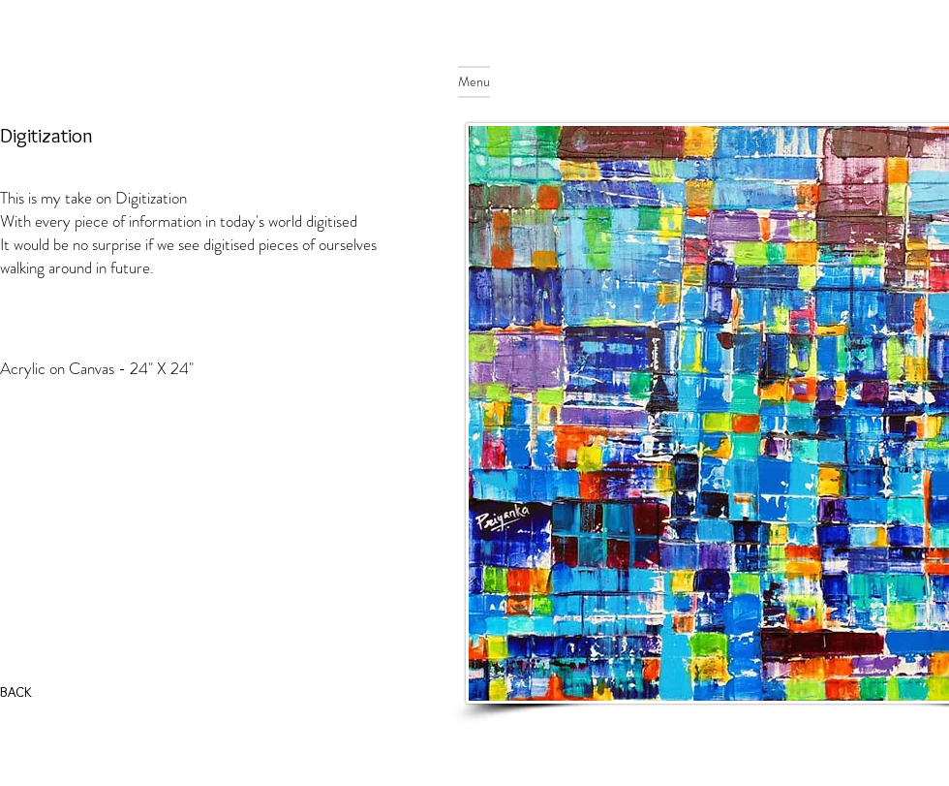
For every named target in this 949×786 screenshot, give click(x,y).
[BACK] (19, 692)
